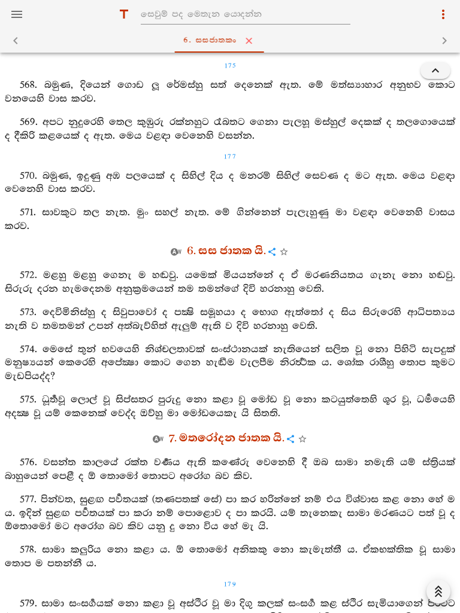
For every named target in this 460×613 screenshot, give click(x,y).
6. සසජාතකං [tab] (232, 40)
